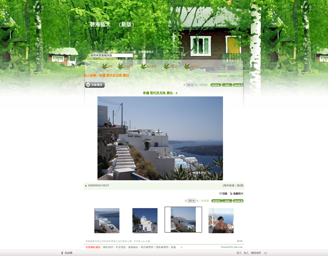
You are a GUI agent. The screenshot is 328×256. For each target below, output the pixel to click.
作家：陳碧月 (97, 48)
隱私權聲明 (162, 247)
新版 (126, 24)
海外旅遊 (229, 185)
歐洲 (240, 185)
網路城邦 (237, 2)
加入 (246, 252)
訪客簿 (173, 66)
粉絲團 (68, 252)
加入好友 (95, 51)
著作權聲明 (147, 247)
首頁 (110, 66)
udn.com (238, 247)
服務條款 (133, 247)
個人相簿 (151, 66)
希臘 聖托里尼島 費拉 (114, 75)
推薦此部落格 (110, 51)
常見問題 (121, 247)
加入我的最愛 (128, 51)
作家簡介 (195, 66)
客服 (173, 247)
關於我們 (108, 247)
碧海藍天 (100, 24)
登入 (239, 252)
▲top (239, 240)
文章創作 (128, 66)
